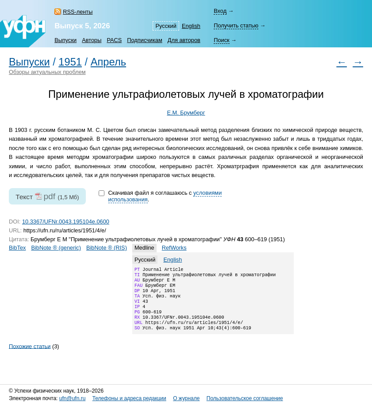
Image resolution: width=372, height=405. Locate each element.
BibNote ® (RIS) (106, 247)
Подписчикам (144, 40)
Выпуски (65, 40)
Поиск (221, 40)
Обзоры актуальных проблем (47, 72)
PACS (114, 40)
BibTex (17, 247)
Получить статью (236, 25)
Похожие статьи (29, 356)
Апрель (108, 62)
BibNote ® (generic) (56, 247)
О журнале (186, 398)
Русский (165, 26)
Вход (220, 11)
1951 (70, 62)
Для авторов (184, 40)
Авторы (91, 40)
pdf (49, 196)
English (191, 26)
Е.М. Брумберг (186, 112)
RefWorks (174, 247)
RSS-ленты (77, 11)
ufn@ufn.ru (72, 398)
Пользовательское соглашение (245, 398)
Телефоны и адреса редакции (129, 398)
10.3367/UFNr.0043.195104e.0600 (65, 221)
